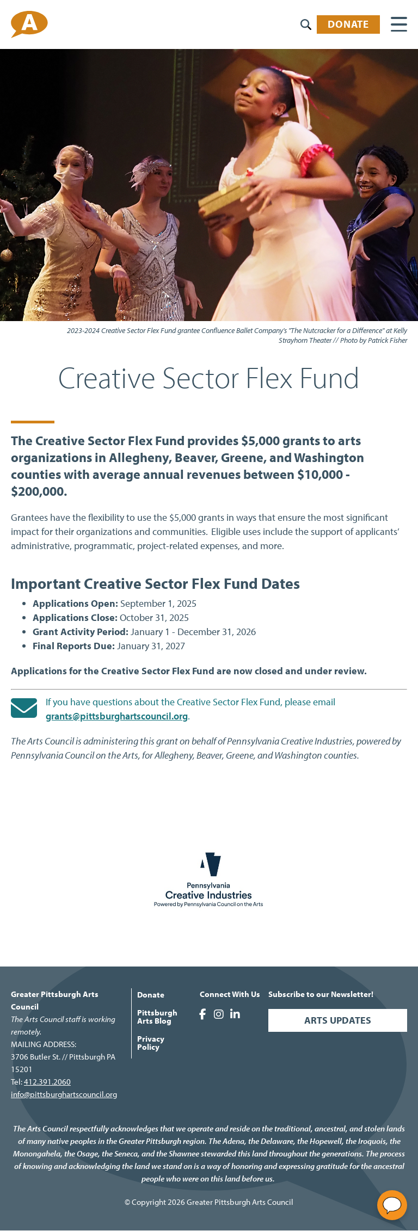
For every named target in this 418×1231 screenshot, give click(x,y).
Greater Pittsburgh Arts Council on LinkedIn (235, 1014)
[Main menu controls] (399, 24)
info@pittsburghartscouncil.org (64, 1094)
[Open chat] (392, 1205)
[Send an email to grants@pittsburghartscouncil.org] (24, 708)
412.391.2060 (47, 1081)
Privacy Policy (150, 1042)
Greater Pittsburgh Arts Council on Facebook (202, 1014)
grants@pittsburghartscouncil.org (117, 716)
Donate (348, 23)
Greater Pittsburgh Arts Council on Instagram (219, 1014)
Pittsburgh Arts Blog (157, 1016)
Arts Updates (337, 1020)
